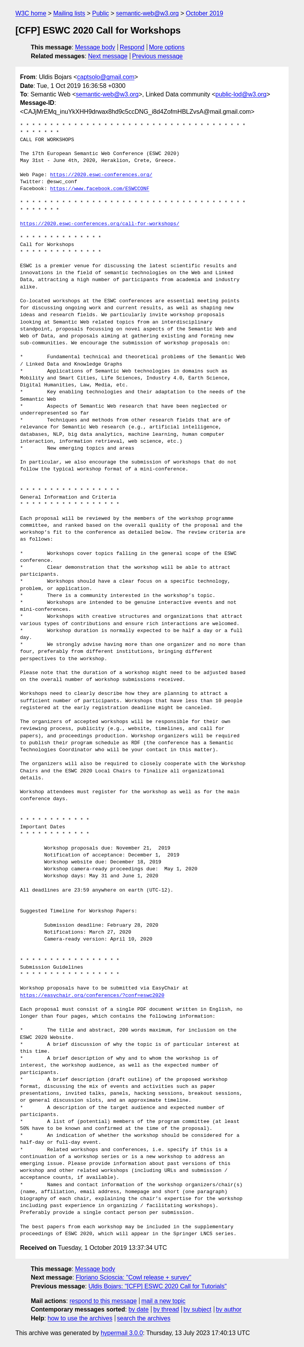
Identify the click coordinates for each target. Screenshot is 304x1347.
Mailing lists (69, 13)
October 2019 (204, 13)
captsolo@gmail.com (105, 77)
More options (167, 47)
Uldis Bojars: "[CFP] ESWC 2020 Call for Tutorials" (157, 1286)
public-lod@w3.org (241, 94)
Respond (132, 47)
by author (229, 1309)
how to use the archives (80, 1318)
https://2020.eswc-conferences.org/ (101, 175)
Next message (108, 56)
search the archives (144, 1318)
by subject (197, 1309)
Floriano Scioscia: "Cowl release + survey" (133, 1277)
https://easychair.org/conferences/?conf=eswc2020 (92, 995)
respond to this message (102, 1301)
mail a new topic (163, 1301)
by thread (166, 1309)
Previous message (157, 56)
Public (100, 13)
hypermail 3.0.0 (122, 1333)
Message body (95, 47)
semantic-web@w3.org (147, 13)
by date (138, 1309)
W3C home (30, 13)
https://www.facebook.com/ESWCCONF (99, 188)
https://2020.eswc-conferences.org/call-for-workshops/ (99, 224)
